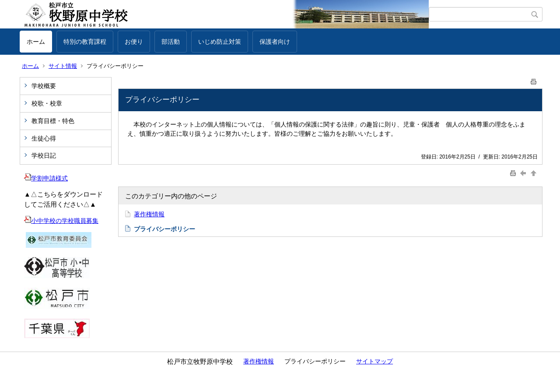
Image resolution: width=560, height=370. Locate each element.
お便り (134, 41)
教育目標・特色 (53, 120)
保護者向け (274, 41)
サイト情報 (63, 66)
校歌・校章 (47, 103)
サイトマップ (374, 361)
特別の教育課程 (84, 41)
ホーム (36, 41)
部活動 (170, 41)
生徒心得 (44, 138)
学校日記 (44, 155)
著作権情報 (149, 214)
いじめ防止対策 (219, 41)
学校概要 (44, 85)
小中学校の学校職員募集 (61, 220)
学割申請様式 (46, 178)
